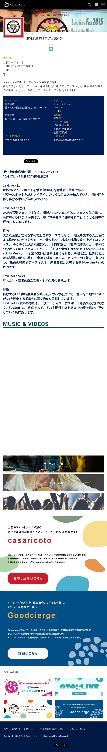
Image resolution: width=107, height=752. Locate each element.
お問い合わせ (30, 729)
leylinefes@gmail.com (17, 139)
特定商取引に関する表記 (51, 729)
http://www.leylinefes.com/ (68, 139)
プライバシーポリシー (77, 729)
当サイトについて (12, 729)
